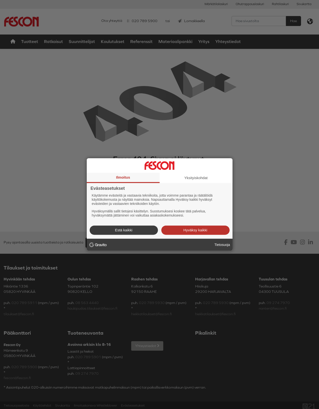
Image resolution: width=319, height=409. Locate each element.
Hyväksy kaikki (195, 230)
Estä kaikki (123, 230)
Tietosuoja (222, 245)
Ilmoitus (123, 177)
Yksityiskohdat (196, 178)
